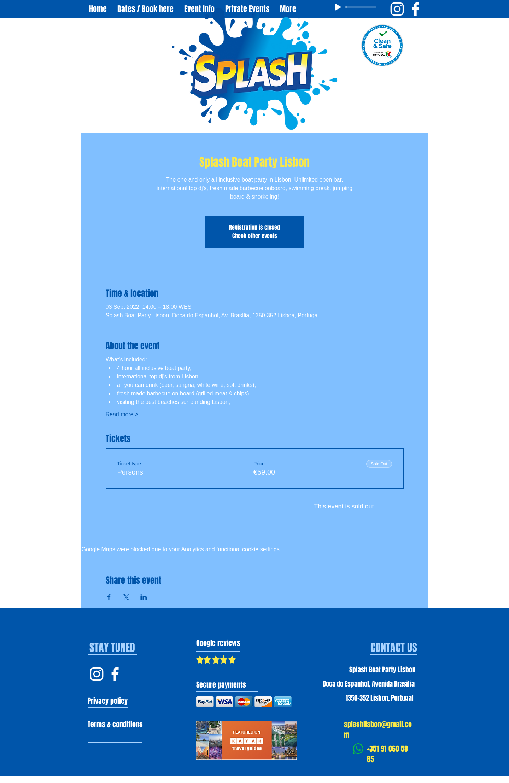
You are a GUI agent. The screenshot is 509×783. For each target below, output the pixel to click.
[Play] (338, 7)
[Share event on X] (126, 597)
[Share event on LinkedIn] (143, 597)
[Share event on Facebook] (109, 597)
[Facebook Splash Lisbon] (115, 674)
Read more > (122, 414)
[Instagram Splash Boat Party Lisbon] (397, 9)
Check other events (254, 236)
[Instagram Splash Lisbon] (97, 674)
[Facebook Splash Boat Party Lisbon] (415, 9)
